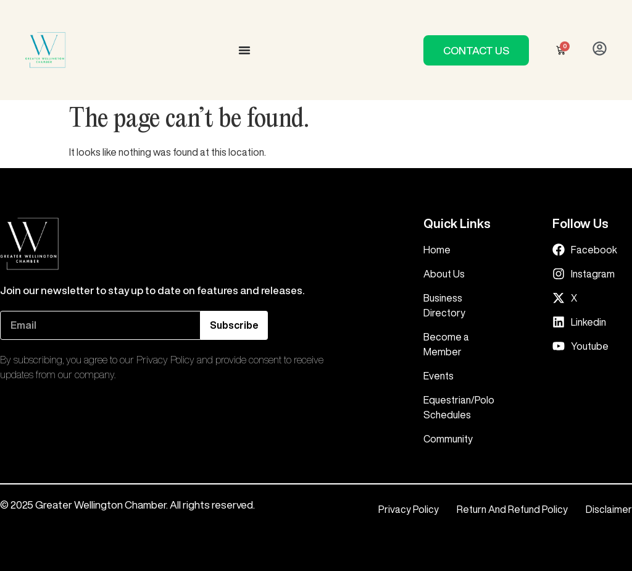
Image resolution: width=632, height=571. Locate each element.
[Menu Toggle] (244, 50)
